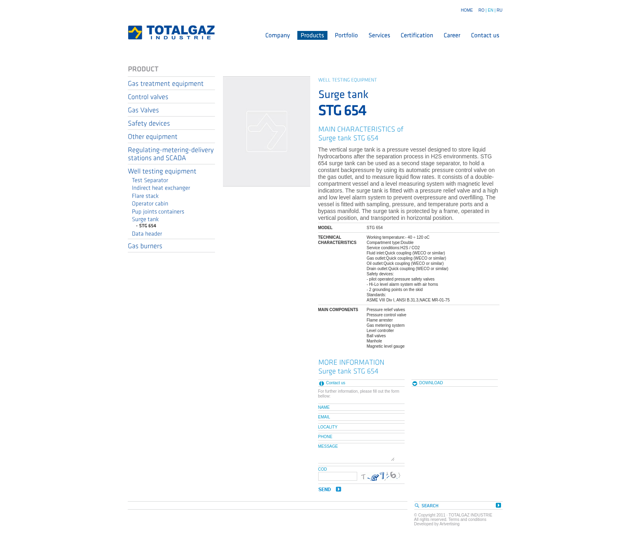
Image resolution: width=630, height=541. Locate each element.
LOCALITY (328, 426)
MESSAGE (328, 446)
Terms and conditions (467, 519)
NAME (324, 407)
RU (499, 10)
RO (482, 10)
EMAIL (324, 417)
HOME (467, 10)
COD (322, 469)
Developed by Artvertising (437, 524)
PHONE (325, 436)
